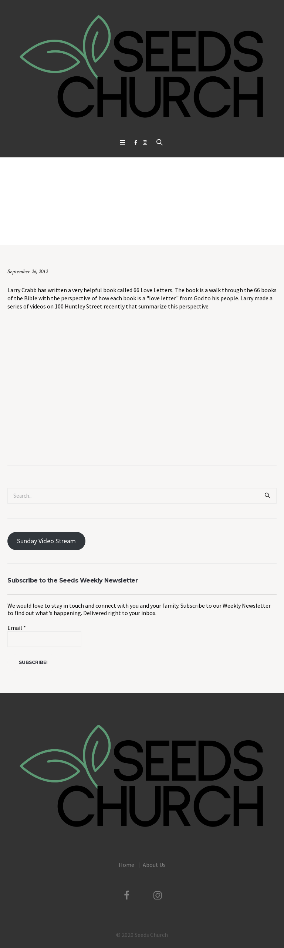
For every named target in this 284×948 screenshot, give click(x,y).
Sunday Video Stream (46, 541)
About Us (154, 864)
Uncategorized (69, 229)
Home (42, 229)
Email (16, 627)
